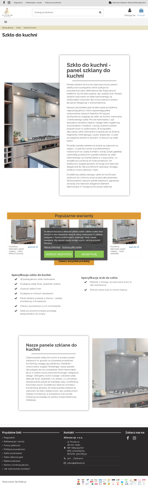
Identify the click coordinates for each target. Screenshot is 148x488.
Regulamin (18, 3)
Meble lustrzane (12, 461)
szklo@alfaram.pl (76, 463)
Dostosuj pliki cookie (72, 247)
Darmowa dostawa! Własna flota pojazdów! (129, 3)
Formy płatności (12, 445)
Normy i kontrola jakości (16, 465)
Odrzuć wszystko (59, 254)
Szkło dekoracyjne (13, 457)
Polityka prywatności (53, 3)
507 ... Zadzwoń (75, 458)
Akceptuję (89, 254)
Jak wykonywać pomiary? (17, 469)
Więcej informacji (52, 247)
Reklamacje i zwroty (34, 3)
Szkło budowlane (13, 453)
